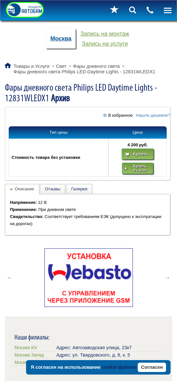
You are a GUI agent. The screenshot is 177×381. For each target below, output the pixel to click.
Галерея (79, 188)
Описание (24, 188)
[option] (88, 277)
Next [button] (167, 277)
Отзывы (53, 188)
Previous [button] (9, 277)
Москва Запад (29, 355)
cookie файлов (119, 367)
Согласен (152, 367)
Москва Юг (25, 347)
